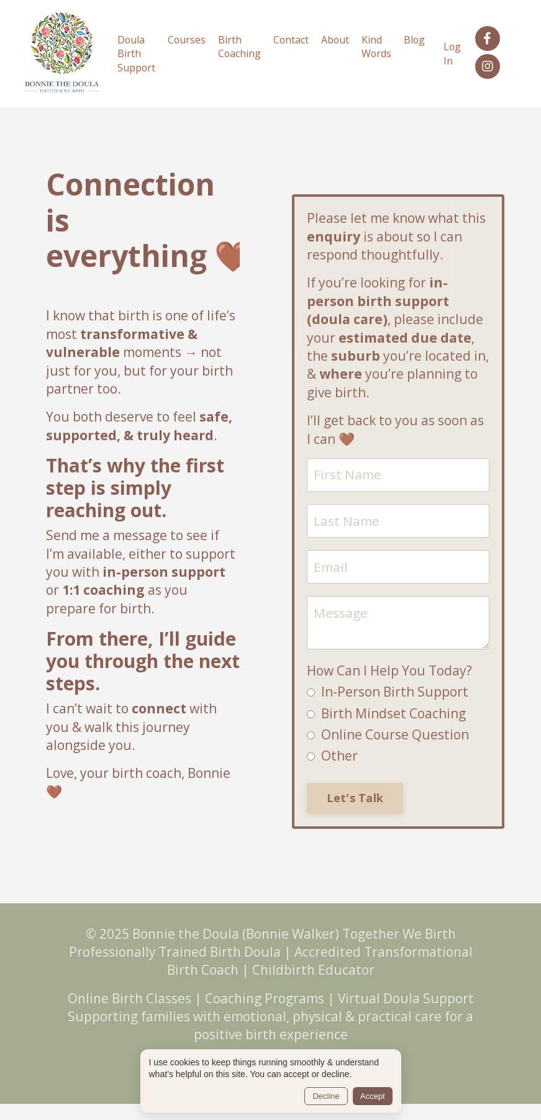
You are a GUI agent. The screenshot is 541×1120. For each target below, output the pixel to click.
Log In (454, 51)
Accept (372, 1096)
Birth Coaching (238, 44)
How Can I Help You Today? (389, 668)
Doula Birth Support (133, 52)
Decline (325, 1096)
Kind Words (376, 44)
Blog (415, 38)
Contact (290, 38)
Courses (184, 38)
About (335, 38)
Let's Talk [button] (355, 795)
